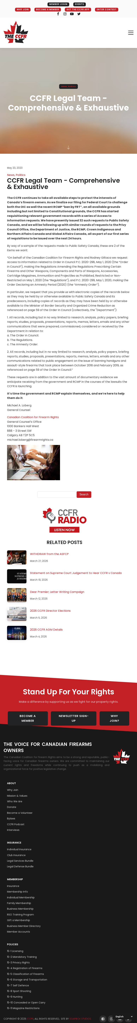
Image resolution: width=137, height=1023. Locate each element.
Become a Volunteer (19, 809)
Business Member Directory (24, 922)
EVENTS (80, 4)
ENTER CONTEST (108, 9)
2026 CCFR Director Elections (50, 611)
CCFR (30, 1015)
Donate (11, 803)
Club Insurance (16, 851)
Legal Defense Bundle (20, 863)
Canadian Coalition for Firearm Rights (33, 417)
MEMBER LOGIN (57, 4)
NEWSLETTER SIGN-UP (75, 716)
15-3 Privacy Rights (18, 959)
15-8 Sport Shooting (19, 987)
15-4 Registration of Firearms (24, 964)
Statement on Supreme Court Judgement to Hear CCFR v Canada (76, 573)
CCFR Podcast (15, 820)
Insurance (14, 839)
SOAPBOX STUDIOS (80, 1015)
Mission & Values (17, 792)
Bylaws (11, 815)
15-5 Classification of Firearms (25, 970)
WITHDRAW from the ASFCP (49, 554)
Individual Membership (21, 894)
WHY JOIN (20, 9)
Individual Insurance (19, 845)
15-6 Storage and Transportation (27, 976)
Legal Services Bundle (20, 857)
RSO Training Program (20, 911)
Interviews (13, 826)
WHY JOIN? (117, 716)
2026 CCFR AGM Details (46, 630)
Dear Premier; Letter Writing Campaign (57, 592)
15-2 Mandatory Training (22, 953)
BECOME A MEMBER (46, 9)
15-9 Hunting (14, 993)
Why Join (12, 786)
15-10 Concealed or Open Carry (26, 999)
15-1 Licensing (15, 947)
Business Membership (20, 905)
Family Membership (19, 899)
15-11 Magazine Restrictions (23, 1004)
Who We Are (14, 797)
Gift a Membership (18, 916)
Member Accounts (18, 928)
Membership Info (17, 888)
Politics (72, 86)
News (64, 86)
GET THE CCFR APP (78, 9)
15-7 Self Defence (18, 982)
